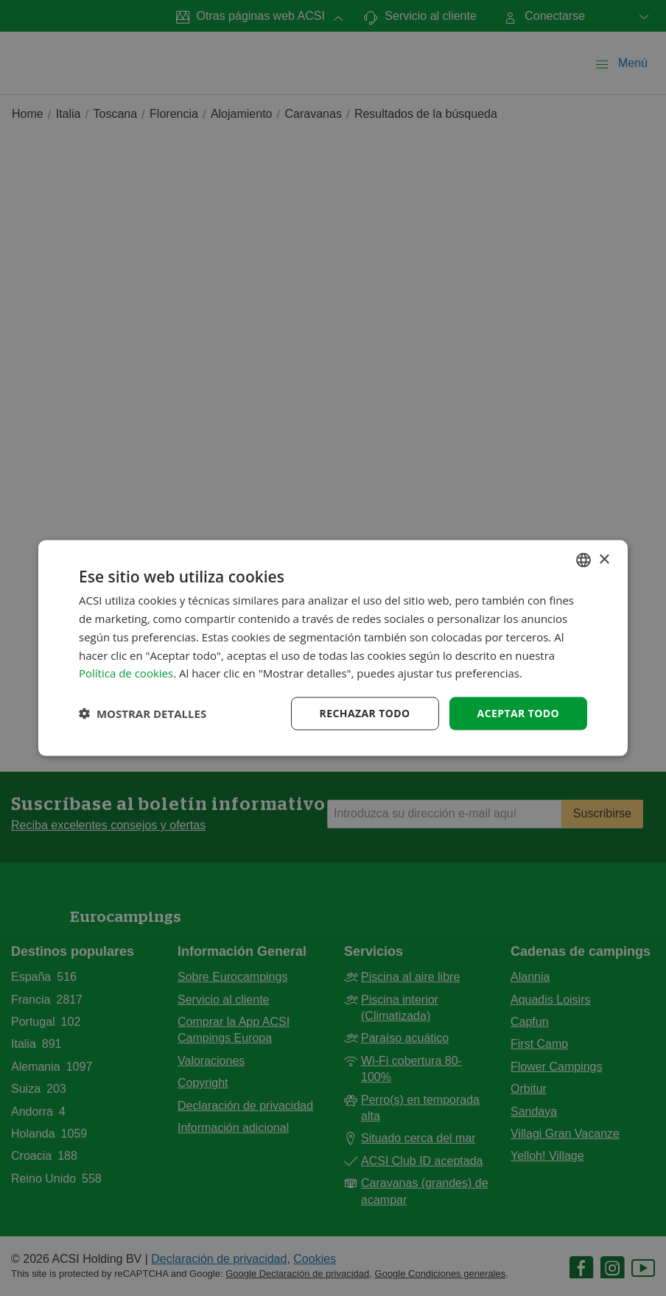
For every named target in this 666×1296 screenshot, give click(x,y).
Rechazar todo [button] (365, 713)
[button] (142, 713)
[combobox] (583, 560)
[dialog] (333, 648)
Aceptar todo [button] (518, 713)
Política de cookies (126, 673)
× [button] (603, 559)
